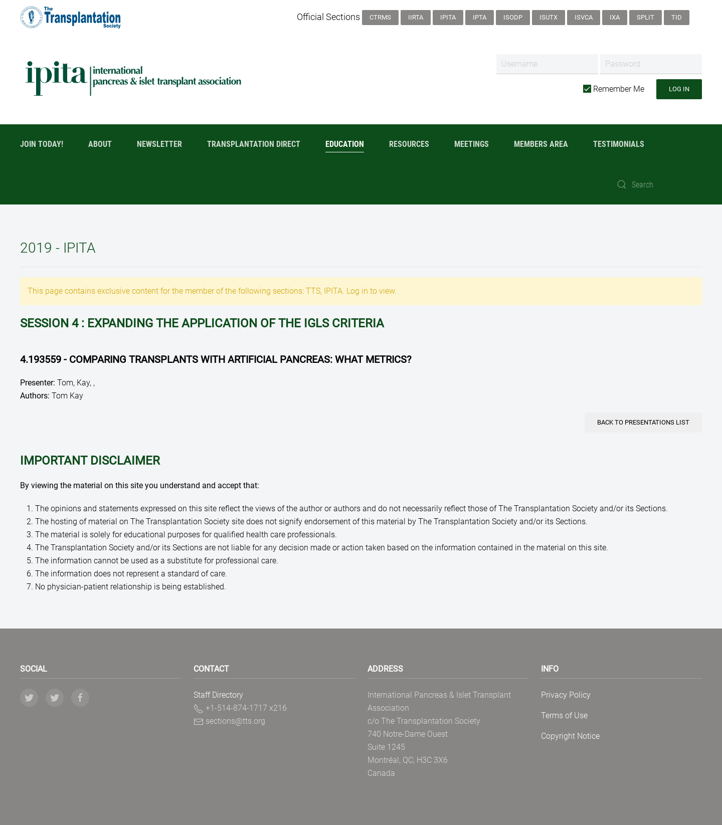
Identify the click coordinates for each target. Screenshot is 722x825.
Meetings (471, 144)
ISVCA (584, 17)
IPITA (448, 17)
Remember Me (613, 89)
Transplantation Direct (253, 144)
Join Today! (41, 144)
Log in (679, 89)
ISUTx (548, 17)
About (100, 144)
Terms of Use (564, 715)
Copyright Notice (570, 736)
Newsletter (159, 144)
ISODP (512, 17)
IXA (615, 17)
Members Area (541, 144)
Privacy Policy (566, 695)
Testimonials (618, 144)
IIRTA (415, 17)
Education (344, 144)
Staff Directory (218, 695)
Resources (409, 144)
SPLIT (645, 17)
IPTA (479, 17)
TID (676, 17)
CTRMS (380, 17)
